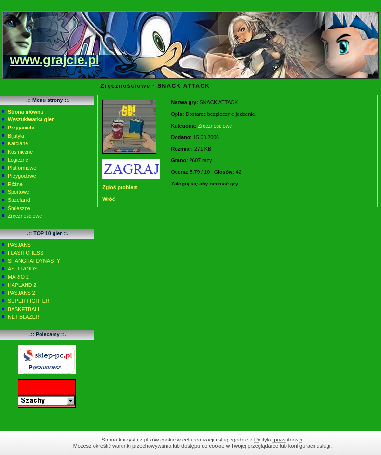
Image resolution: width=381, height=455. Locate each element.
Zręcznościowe (25, 216)
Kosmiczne (20, 152)
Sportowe (18, 192)
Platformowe (22, 168)
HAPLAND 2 (22, 285)
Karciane (18, 143)
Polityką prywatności (278, 439)
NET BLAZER (24, 317)
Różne (15, 184)
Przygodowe (22, 176)
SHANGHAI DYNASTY (34, 261)
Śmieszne (19, 208)
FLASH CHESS (25, 253)
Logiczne (18, 160)
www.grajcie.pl (54, 60)
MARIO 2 (18, 277)
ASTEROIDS (23, 268)
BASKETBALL (24, 309)
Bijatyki (16, 136)
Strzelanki (19, 200)
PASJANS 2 (21, 293)
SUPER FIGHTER (28, 301)
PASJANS (19, 245)
